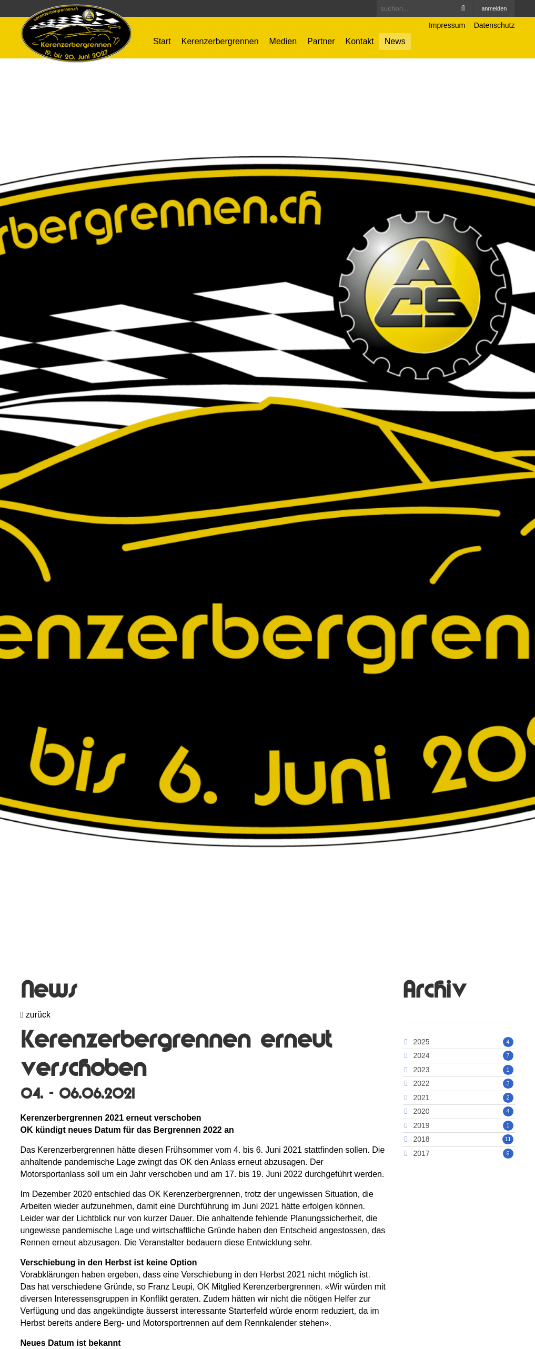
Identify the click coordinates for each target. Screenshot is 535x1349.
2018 (421, 1139)
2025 (421, 1042)
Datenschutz (494, 25)
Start (162, 41)
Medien (283, 41)
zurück (36, 1014)
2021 (421, 1097)
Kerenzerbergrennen (220, 41)
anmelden (494, 8)
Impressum (447, 25)
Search (463, 8)
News (395, 41)
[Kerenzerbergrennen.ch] (77, 32)
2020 (421, 1111)
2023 (421, 1069)
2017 (421, 1153)
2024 (421, 1055)
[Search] (425, 8)
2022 (421, 1083)
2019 (421, 1125)
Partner (321, 41)
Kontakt (360, 41)
